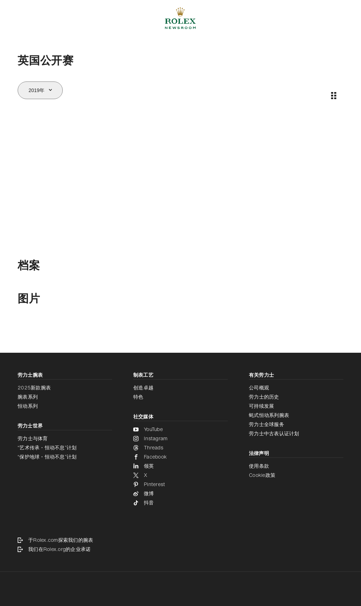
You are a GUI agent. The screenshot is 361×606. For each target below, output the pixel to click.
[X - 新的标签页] (180, 475)
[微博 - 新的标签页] (180, 493)
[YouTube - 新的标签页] (180, 429)
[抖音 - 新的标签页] (180, 502)
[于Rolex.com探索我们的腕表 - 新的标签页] (180, 540)
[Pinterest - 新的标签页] (180, 484)
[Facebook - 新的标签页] (180, 456)
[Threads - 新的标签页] (180, 447)
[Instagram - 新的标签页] (180, 438)
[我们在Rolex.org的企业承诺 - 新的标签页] (180, 549)
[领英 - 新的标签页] (180, 466)
